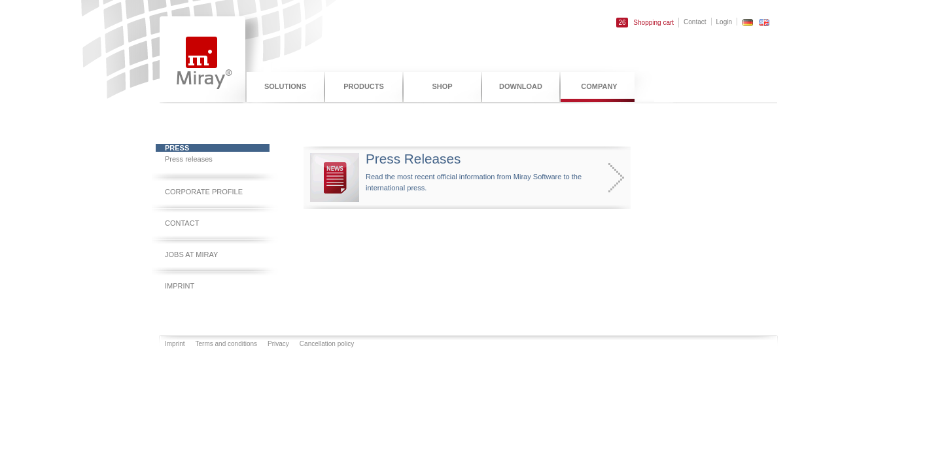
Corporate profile (204, 192)
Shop (442, 86)
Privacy (278, 343)
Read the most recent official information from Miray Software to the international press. (454, 178)
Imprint (179, 286)
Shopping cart (645, 22)
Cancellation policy (327, 343)
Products (363, 86)
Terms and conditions (227, 343)
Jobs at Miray (191, 254)
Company (599, 86)
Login (724, 22)
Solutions (285, 86)
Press (177, 148)
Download (520, 86)
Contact (695, 22)
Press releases (189, 159)
